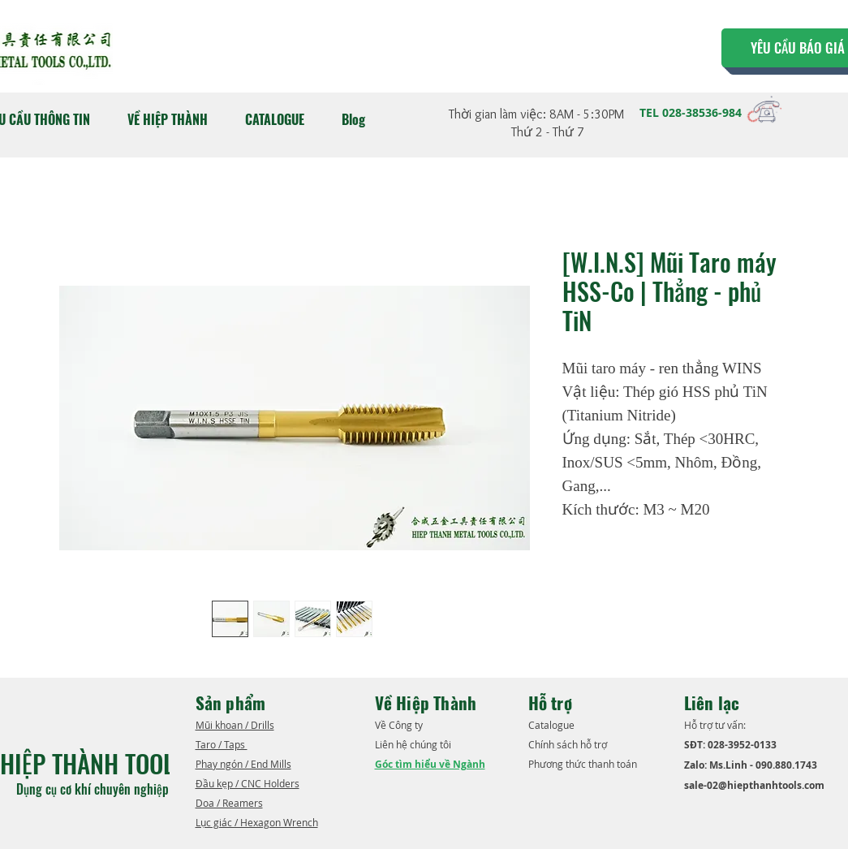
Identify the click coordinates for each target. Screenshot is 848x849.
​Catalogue (552, 724)
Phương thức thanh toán (583, 763)
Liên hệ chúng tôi (414, 744)
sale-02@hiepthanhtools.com (754, 785)
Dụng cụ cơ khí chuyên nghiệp (94, 789)
